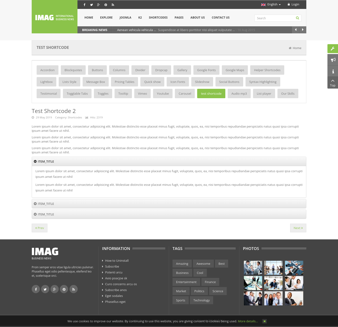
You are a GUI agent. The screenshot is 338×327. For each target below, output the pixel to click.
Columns (119, 70)
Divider (140, 70)
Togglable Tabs (77, 93)
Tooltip (123, 93)
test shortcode (211, 93)
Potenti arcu (114, 272)
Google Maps (235, 70)
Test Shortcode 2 (54, 111)
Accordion (47, 70)
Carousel (185, 93)
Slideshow (202, 82)
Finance (210, 282)
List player (264, 93)
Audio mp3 (239, 93)
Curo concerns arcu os (121, 284)
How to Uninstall (117, 260)
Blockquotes (73, 70)
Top (332, 82)
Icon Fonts (177, 82)
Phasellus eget (115, 302)
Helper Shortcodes (267, 70)
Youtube (163, 93)
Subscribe (112, 266)
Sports (180, 300)
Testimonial (48, 93)
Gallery (182, 70)
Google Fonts (206, 70)
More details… (248, 321)
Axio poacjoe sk (116, 278)
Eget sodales (114, 296)
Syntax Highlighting (263, 82)
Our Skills (288, 93)
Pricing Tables (124, 82)
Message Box (95, 82)
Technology (201, 300)
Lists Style (69, 82)
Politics (199, 291)
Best (222, 263)
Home (297, 48)
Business (182, 273)
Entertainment (186, 282)
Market (181, 291)
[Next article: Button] (298, 228)
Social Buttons (229, 82)
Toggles (103, 93)
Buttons (97, 70)
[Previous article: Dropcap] (39, 228)
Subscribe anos (116, 290)
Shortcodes (75, 117)
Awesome (203, 263)
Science (218, 291)
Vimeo (142, 93)
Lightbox (46, 82)
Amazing (182, 263)
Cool (200, 273)
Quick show (152, 82)
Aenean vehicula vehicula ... (137, 30)
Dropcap (161, 70)
